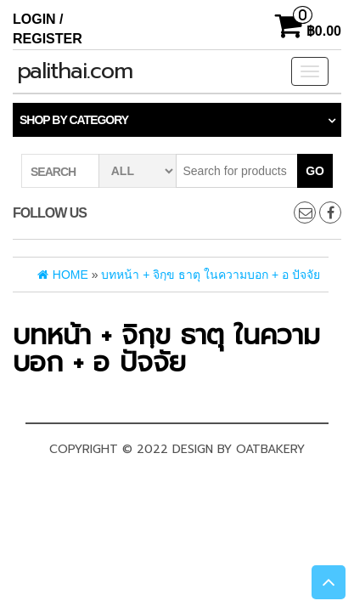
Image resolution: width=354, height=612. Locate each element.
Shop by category (74, 120)
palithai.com (74, 71)
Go (315, 171)
